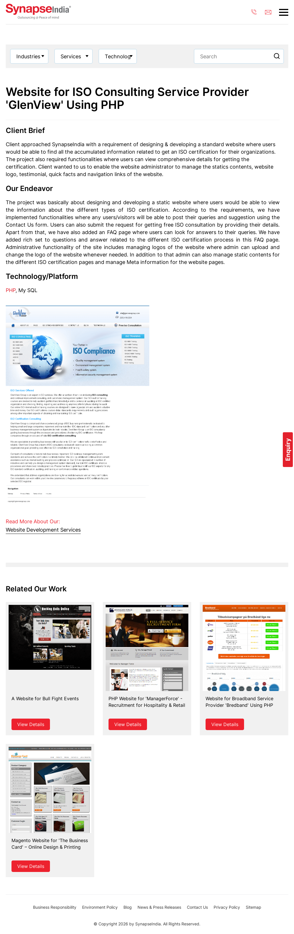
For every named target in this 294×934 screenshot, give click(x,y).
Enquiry (287, 449)
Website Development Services (43, 530)
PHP (11, 290)
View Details (30, 724)
